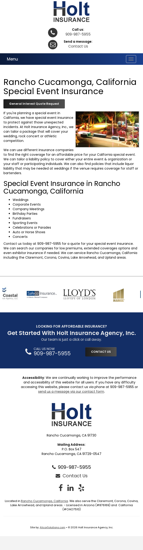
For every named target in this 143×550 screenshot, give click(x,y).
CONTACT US (101, 352)
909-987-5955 (78, 34)
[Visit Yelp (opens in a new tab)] (81, 488)
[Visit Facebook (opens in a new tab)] (60, 488)
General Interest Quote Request (34, 104)
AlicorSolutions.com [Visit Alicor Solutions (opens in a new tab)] (52, 527)
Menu (12, 59)
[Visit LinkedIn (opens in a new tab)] (70, 488)
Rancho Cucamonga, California (44, 501)
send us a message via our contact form (71, 391)
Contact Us (78, 46)
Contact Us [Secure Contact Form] (72, 475)
